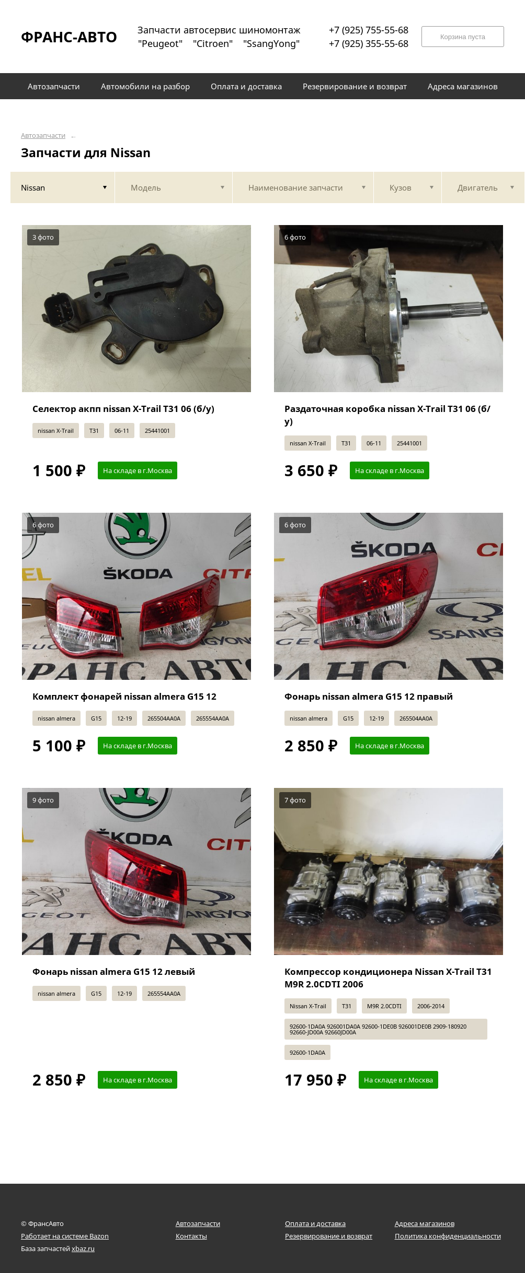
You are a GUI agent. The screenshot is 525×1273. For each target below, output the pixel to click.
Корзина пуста (462, 37)
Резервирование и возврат (328, 1236)
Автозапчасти (43, 135)
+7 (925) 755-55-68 (368, 29)
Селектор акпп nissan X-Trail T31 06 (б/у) (123, 409)
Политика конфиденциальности (448, 1236)
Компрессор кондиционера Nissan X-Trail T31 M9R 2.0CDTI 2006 (388, 977)
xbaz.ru (83, 1248)
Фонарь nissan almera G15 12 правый (368, 696)
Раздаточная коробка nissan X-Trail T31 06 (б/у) (387, 415)
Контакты (191, 1236)
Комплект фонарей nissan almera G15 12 (124, 696)
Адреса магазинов (424, 1223)
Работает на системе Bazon (65, 1236)
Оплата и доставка (315, 1223)
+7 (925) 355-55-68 (368, 43)
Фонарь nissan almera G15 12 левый (113, 971)
